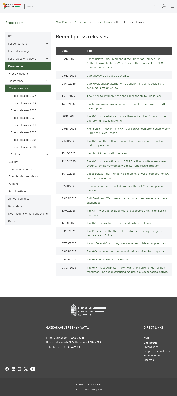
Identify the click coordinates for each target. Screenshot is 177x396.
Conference (16, 80)
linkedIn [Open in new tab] (13, 369)
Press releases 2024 (23, 103)
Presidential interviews (23, 176)
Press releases (18, 88)
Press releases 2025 (23, 95)
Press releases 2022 (23, 117)
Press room (15, 66)
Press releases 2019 (23, 139)
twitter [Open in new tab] (26, 369)
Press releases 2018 (23, 147)
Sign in (164, 6)
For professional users (22, 58)
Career (12, 221)
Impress (79, 384)
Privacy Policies (94, 384)
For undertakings (19, 51)
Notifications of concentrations (28, 213)
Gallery (13, 161)
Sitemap (149, 359)
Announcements (18, 198)
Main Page (62, 22)
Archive (15, 154)
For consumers (17, 43)
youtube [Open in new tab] (32, 369)
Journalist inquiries (21, 169)
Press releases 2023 (23, 110)
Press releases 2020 (23, 132)
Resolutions (15, 206)
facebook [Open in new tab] (7, 369)
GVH (10, 36)
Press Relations (19, 73)
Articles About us (20, 191)
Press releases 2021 (23, 125)
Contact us (150, 342)
